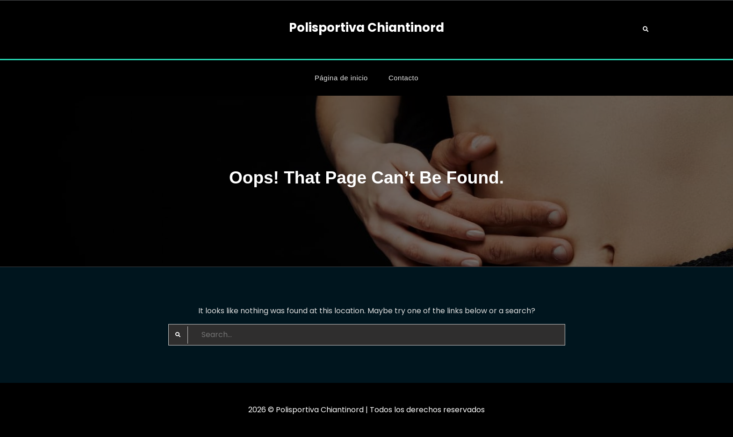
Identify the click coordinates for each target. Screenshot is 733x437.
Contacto (403, 78)
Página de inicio (341, 78)
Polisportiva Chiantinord (366, 27)
